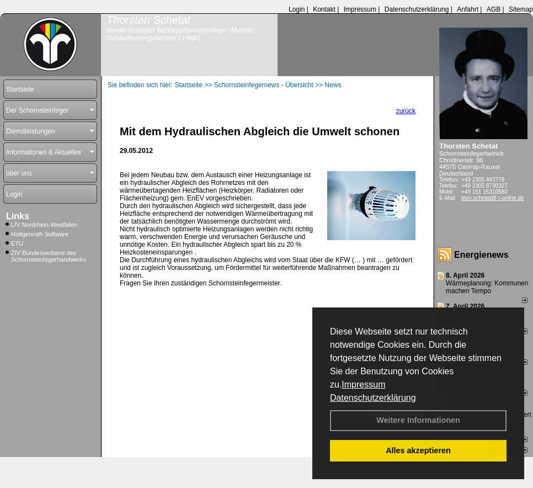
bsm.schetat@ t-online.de (492, 198)
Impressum (363, 384)
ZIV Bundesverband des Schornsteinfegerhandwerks (48, 256)
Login (297, 9)
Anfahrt (467, 9)
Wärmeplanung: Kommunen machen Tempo (487, 287)
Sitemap (521, 9)
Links (17, 216)
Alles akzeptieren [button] (418, 450)
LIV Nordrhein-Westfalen (44, 224)
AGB (493, 9)
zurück (405, 111)
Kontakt (324, 9)
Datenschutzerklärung (373, 397)
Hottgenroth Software (39, 234)
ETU (17, 243)
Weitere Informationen (418, 420)
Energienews (481, 254)
